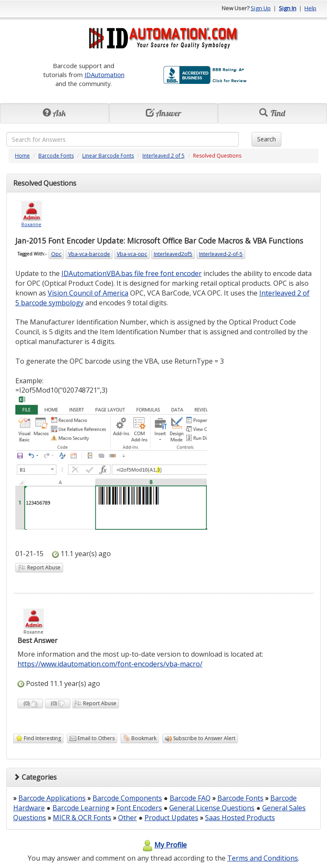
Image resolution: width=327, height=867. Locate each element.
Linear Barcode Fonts (108, 155)
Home (22, 155)
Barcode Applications (52, 798)
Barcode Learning (81, 807)
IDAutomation (104, 74)
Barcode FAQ (190, 798)
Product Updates (171, 817)
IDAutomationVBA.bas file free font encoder (131, 273)
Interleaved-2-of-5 (221, 254)
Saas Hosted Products (240, 817)
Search (266, 139)
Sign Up (261, 8)
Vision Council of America (88, 293)
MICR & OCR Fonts (82, 817)
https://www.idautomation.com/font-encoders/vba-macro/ (110, 664)
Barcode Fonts (56, 155)
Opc (56, 254)
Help (310, 8)
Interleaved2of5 (173, 254)
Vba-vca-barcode (89, 254)
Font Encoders (139, 807)
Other (127, 817)
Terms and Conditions (262, 858)
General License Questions (212, 807)
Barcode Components (127, 798)
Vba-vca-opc (132, 254)
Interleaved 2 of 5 (163, 155)
